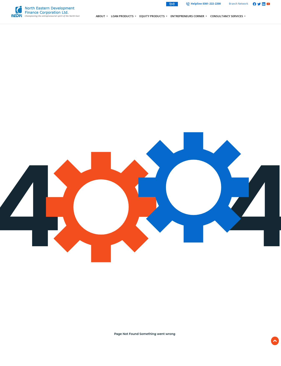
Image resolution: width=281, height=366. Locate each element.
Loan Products (122, 16)
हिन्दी (172, 4)
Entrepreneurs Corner (188, 16)
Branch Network (238, 3)
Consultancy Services (227, 16)
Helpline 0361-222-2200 (203, 4)
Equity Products (152, 16)
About (101, 16)
